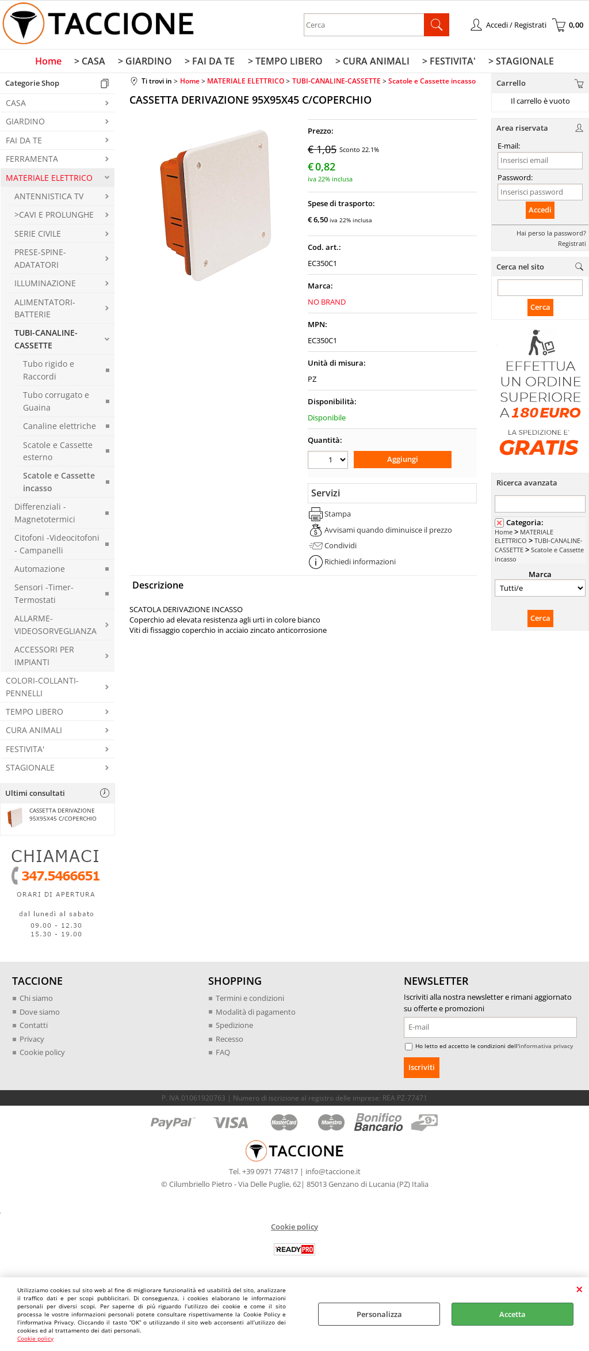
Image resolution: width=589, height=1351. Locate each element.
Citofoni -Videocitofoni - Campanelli (57, 546)
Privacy (32, 1041)
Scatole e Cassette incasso (59, 484)
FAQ (223, 1054)
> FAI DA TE (211, 62)
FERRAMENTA (32, 161)
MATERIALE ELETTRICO (49, 179)
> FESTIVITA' (446, 62)
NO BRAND (327, 304)
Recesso (229, 1041)
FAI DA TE (24, 142)
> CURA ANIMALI (371, 62)
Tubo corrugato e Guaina (56, 403)
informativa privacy (546, 1048)
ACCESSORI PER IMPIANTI (44, 658)
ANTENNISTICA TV (48, 198)
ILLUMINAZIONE (45, 285)
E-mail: (509, 148)
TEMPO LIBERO (34, 713)
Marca (540, 577)
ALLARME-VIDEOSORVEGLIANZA (55, 627)
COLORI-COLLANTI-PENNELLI (42, 689)
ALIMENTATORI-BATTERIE (44, 310)
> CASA (93, 62)
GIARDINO (25, 124)
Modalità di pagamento (256, 1014)
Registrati (572, 245)
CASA (16, 105)
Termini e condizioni (250, 1000)
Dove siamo (40, 1014)
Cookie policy (35, 1338)
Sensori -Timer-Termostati (44, 596)
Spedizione (234, 1027)
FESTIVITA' (25, 751)
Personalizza (379, 1314)
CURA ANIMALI (34, 732)
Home (53, 62)
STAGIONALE (30, 770)
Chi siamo (36, 1000)
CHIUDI (579, 1289)
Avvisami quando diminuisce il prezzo (388, 531)
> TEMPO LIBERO (284, 62)
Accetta (512, 1314)
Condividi (340, 547)
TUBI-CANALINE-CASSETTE (46, 341)
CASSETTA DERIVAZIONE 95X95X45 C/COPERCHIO (50, 818)
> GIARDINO (147, 62)
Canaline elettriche (59, 428)
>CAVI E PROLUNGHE (54, 217)
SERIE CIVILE (37, 235)
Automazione (39, 571)
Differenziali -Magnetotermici (44, 515)
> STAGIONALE (517, 62)
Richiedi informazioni (360, 563)
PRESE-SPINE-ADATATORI (40, 260)
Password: (515, 179)
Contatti (34, 1027)
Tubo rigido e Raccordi (48, 372)
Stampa (337, 515)
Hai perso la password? (551, 235)
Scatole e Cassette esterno (58, 453)
